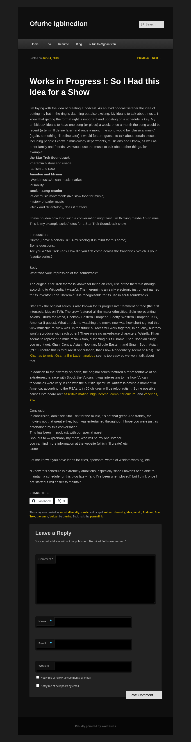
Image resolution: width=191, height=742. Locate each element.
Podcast (148, 512)
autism (108, 512)
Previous (141, 58)
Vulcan (54, 516)
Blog (79, 44)
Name (45, 621)
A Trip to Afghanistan (102, 44)
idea (129, 512)
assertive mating (76, 394)
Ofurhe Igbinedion (59, 23)
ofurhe (67, 516)
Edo (48, 44)
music (85, 512)
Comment (46, 559)
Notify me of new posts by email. (60, 686)
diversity (73, 512)
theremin (42, 516)
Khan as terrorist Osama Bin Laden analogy (62, 355)
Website (44, 665)
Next (156, 58)
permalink (96, 516)
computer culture (123, 394)
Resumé (63, 44)
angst (63, 512)
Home (35, 44)
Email (45, 643)
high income (99, 394)
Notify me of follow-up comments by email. (66, 677)
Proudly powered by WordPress (95, 726)
